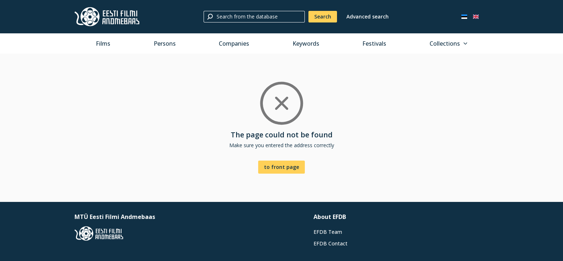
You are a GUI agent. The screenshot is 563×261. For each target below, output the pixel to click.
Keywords (306, 43)
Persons (165, 43)
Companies (234, 43)
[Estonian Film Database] (107, 17)
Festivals (374, 43)
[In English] (476, 16)
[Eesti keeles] (464, 16)
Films (103, 43)
